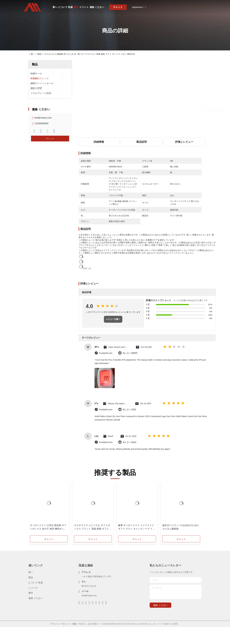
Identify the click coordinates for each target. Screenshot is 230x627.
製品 (76, 7)
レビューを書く (113, 319)
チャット (118, 7)
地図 (74, 624)
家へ (55, 7)
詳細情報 (99, 141)
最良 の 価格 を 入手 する (159, 110)
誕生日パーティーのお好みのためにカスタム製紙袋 (180, 527)
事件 (30, 593)
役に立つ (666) (129, 442)
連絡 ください (97, 7)
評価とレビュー (184, 141)
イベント (84, 7)
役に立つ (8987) (130, 353)
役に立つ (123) (129, 409)
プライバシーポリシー (60, 624)
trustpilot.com (105, 353)
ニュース (33, 588)
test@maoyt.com (43, 118)
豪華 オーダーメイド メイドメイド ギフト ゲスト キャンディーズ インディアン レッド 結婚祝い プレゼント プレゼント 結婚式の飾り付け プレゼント (136, 527)
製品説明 (141, 141)
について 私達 (65, 7)
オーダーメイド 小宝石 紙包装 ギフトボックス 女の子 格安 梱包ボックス (48, 527)
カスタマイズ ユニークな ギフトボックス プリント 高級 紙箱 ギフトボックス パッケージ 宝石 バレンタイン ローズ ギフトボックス (92, 527)
